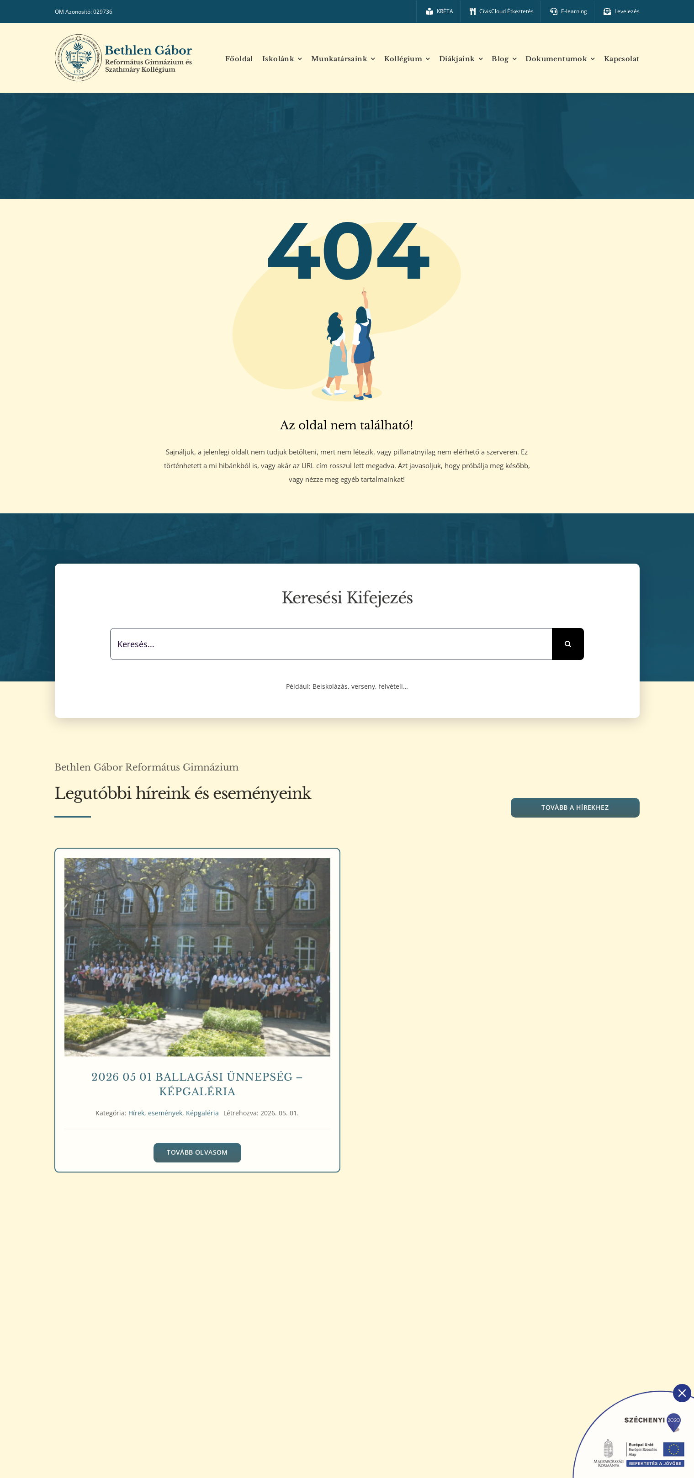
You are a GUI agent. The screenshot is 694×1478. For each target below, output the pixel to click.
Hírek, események (155, 1109)
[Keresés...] (331, 644)
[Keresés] (568, 644)
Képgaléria (202, 1109)
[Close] (682, 1393)
